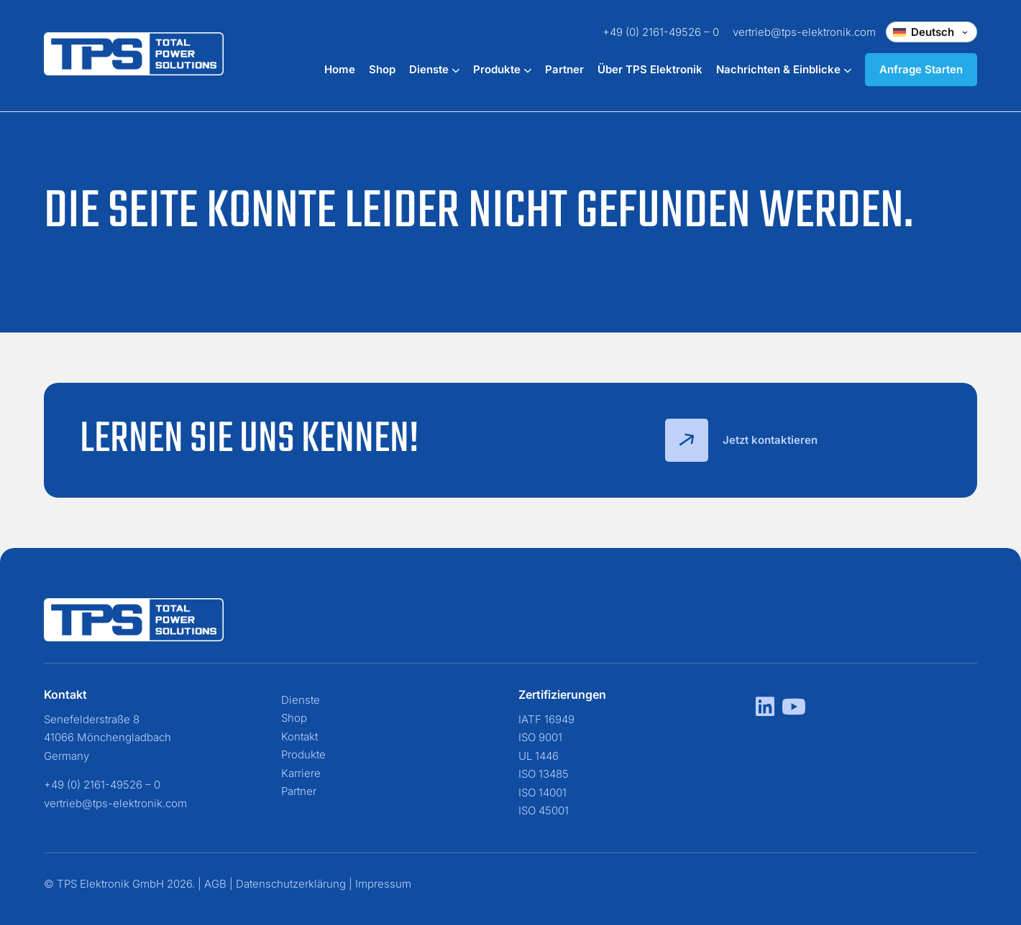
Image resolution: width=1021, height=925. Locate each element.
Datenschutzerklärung (291, 884)
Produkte (502, 69)
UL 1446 (538, 756)
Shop (382, 69)
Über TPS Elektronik (650, 69)
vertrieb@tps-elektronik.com (804, 32)
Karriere (301, 773)
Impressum (383, 884)
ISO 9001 (540, 737)
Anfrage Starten (921, 69)
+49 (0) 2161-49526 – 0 (661, 32)
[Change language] (931, 32)
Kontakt (299, 736)
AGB (215, 884)
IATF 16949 (546, 719)
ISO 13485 (543, 774)
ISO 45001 (543, 810)
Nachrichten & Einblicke (783, 69)
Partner (564, 69)
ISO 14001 (542, 792)
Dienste (434, 69)
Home (339, 69)
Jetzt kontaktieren (741, 440)
